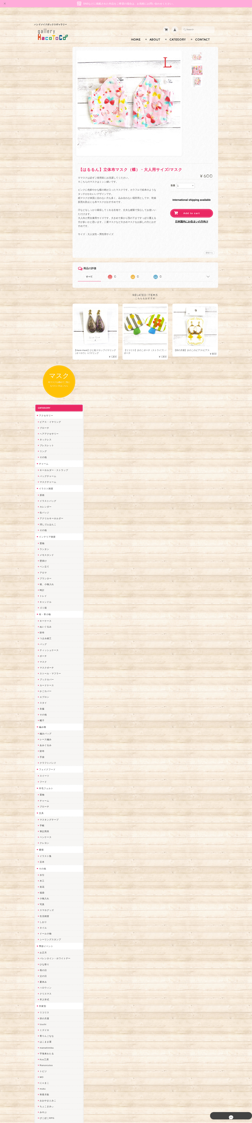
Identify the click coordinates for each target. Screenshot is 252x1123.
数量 (173, 178)
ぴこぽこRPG (46, 788)
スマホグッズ (46, 581)
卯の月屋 (44, 689)
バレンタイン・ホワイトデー (54, 629)
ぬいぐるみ (45, 297)
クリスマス (45, 664)
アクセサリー (46, 86)
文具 (41, 483)
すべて (92, 269)
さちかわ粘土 (46, 906)
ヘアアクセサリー (48, 104)
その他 (42, 128)
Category (177, 32)
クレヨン (44, 513)
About (155, 32)
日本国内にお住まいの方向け (191, 214)
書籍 (41, 520)
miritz (42, 870)
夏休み (42, 652)
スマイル (44, 917)
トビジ (42, 742)
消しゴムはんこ (47, 195)
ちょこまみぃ (46, 777)
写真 (41, 575)
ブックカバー (46, 350)
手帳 (41, 496)
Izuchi (42, 695)
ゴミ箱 (42, 278)
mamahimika (46, 718)
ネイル (42, 598)
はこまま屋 (45, 712)
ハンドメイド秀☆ (48, 800)
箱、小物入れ (46, 255)
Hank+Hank (45, 859)
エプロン (44, 367)
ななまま (44, 888)
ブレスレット (46, 116)
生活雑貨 (44, 586)
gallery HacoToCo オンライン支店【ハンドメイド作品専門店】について (54, 1046)
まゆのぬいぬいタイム (51, 894)
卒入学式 (44, 670)
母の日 (42, 641)
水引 (41, 545)
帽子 (41, 391)
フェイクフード (47, 440)
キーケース (45, 291)
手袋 (41, 427)
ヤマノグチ (45, 806)
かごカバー (45, 361)
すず (41, 964)
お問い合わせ (46, 1056)
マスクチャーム (47, 152)
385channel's (46, 912)
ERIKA (43, 970)
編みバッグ (45, 404)
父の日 (42, 646)
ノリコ (42, 818)
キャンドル (45, 272)
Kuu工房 (43, 730)
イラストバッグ (47, 171)
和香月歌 (44, 765)
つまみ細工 (45, 309)
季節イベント (46, 616)
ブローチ (44, 98)
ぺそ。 (42, 812)
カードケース (46, 356)
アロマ (42, 243)
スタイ (42, 373)
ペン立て (44, 237)
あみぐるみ (45, 416)
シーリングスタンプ (50, 610)
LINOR (43, 929)
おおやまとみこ (47, 771)
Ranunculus (45, 736)
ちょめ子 (44, 865)
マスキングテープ (48, 490)
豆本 (41, 532)
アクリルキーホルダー (51, 189)
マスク (42, 332)
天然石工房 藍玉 (48, 824)
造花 (41, 557)
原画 (41, 165)
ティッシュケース (48, 320)
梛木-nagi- (45, 829)
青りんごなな (46, 706)
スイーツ (44, 446)
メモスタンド (46, 225)
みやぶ (42, 782)
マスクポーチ (46, 338)
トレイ (42, 266)
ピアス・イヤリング (50, 92)
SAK (41, 988)
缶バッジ (44, 183)
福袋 (41, 563)
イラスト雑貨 (46, 159)
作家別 (42, 676)
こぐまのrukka (47, 923)
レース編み (45, 410)
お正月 (42, 623)
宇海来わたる (46, 724)
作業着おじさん (47, 835)
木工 (41, 551)
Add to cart (191, 206)
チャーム (43, 134)
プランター (45, 249)
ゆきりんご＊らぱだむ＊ (52, 953)
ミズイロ (44, 700)
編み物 (42, 397)
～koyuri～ (45, 853)
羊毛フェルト (46, 459)
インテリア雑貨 (47, 207)
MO (41, 747)
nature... (44, 947)
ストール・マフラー (50, 344)
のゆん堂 (44, 941)
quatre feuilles (47, 794)
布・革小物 (44, 285)
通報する (209, 246)
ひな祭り (44, 635)
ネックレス (45, 110)
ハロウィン (45, 658)
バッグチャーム (47, 146)
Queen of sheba (48, 882)
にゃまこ (44, 753)
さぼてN (43, 935)
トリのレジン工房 (48, 976)
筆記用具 (44, 502)
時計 (41, 260)
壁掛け (42, 231)
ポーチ (42, 326)
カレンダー (45, 177)
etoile (42, 982)
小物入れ (44, 569)
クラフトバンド (47, 433)
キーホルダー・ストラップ (53, 141)
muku (42, 759)
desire (42, 876)
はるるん (44, 841)
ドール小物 (45, 604)
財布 (41, 303)
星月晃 (42, 847)
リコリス (44, 683)
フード (42, 452)
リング (42, 122)
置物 (41, 214)
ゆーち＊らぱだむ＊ (50, 958)
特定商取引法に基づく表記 (53, 1070)
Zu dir (42, 994)
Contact (202, 32)
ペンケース (45, 508)
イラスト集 (45, 526)
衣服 (41, 379)
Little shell (45, 900)
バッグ (42, 315)
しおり (42, 592)
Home (135, 32)
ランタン (44, 219)
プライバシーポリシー (50, 1063)
